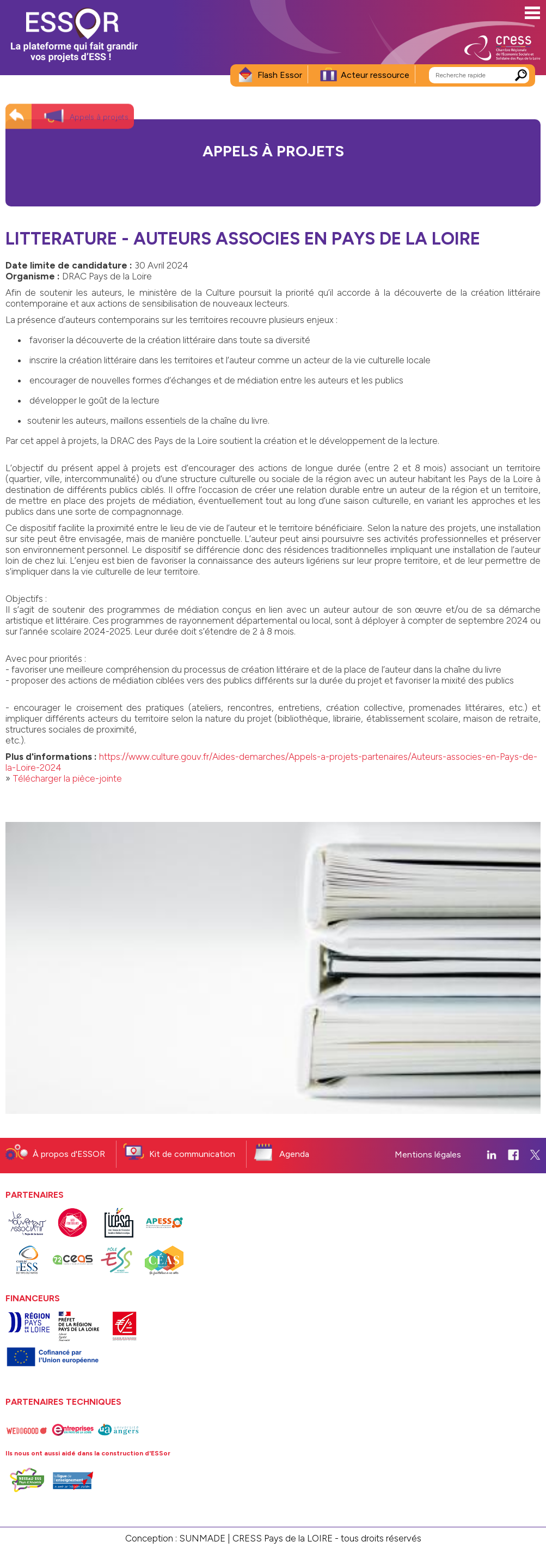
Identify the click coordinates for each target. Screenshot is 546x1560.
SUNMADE (202, 1538)
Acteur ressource (375, 75)
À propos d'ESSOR (69, 1154)
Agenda (294, 1154)
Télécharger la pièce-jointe (67, 778)
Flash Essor (279, 75)
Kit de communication (192, 1154)
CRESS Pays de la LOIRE (282, 1538)
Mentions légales (428, 1154)
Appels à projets (99, 108)
